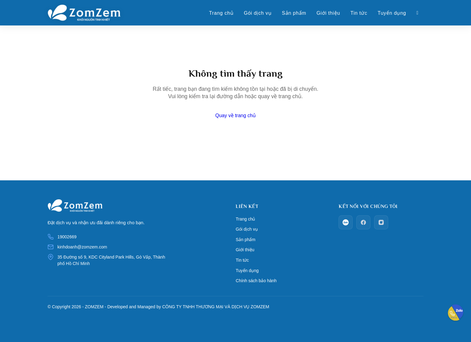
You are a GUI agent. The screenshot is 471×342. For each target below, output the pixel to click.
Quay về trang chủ (235, 115)
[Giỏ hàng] (417, 13)
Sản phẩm (294, 13)
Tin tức (358, 13)
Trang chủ (221, 13)
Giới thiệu (328, 13)
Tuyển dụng (391, 13)
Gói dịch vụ (257, 13)
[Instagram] (381, 222)
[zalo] (346, 222)
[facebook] (363, 222)
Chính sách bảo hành (256, 275)
